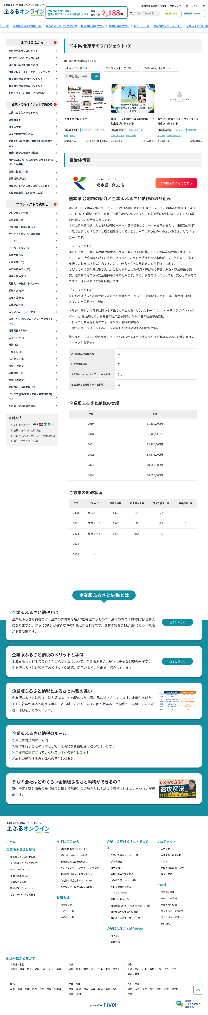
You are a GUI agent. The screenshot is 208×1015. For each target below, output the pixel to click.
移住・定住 (17, 276)
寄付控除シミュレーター (167, 26)
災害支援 (16, 219)
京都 (27, 988)
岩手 (29, 969)
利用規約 (165, 923)
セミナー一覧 (198, 6)
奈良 (49, 988)
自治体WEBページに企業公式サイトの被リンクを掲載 (31, 162)
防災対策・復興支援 (22, 387)
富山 (137, 969)
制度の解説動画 (169, 904)
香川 (115, 988)
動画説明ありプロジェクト (23, 50)
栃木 (78, 969)
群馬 (86, 969)
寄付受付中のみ (76, 76)
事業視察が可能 (17, 178)
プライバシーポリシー (172, 917)
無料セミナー (67, 904)
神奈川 (116, 969)
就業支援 (16, 255)
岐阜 (173, 969)
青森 (22, 969)
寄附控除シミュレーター (22, 888)
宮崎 (166, 988)
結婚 (13, 344)
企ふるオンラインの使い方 (61, 26)
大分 (159, 988)
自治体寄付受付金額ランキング (26, 86)
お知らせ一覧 (67, 917)
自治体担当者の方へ (92, 26)
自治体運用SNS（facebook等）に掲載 (130, 905)
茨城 (71, 969)
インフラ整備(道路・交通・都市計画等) (30, 396)
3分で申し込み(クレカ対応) (24, 57)
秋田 (44, 969)
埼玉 (93, 969)
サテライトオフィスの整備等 (26, 233)
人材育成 (16, 262)
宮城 (36, 969)
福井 (152, 969)
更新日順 (92, 61)
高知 (78, 993)
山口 (100, 988)
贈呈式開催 (15, 126)
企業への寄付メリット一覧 (23, 112)
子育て (15, 351)
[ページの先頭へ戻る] (198, 990)
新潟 (130, 969)
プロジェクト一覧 (179, 6)
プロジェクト (166, 841)
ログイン (115, 936)
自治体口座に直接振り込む (23, 65)
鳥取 (71, 988)
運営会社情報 (168, 892)
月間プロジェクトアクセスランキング (29, 72)
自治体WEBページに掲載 (123, 880)
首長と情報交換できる (21, 134)
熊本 (152, 988)
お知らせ (62, 897)
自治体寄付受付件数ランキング (26, 79)
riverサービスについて (21, 869)
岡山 (86, 988)
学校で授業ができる (121, 886)
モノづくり (17, 358)
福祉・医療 (17, 366)
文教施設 (16, 304)
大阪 (34, 988)
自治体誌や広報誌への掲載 (23, 152)
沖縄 (130, 993)
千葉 (100, 969)
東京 (107, 969)
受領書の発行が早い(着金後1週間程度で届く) (30, 143)
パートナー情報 (169, 898)
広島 (93, 988)
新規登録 (115, 942)
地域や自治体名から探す (153, 6)
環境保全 (16, 373)
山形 (51, 969)
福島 (58, 969)
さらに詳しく (177, 622)
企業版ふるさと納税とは (27, 26)
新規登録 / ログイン (193, 13)
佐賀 (137, 988)
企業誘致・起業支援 (22, 226)
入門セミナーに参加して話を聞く (27, 93)
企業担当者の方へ (119, 26)
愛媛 (71, 993)
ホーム (11, 841)
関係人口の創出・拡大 (24, 283)
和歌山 (57, 988)
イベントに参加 (119, 892)
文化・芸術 (17, 297)
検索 (96, 76)
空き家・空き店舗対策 (23, 406)
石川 (144, 969)
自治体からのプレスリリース (125, 918)
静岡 (130, 974)
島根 (78, 988)
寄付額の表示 (171, 13)
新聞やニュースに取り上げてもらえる (29, 185)
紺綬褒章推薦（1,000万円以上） (27, 192)
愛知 (137, 974)
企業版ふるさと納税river (125, 928)
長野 (166, 969)
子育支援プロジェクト (77, 119)
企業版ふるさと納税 (20, 849)
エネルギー (17, 337)
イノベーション (19, 248)
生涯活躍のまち (19, 269)
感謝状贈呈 (15, 119)
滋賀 (20, 988)
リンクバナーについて (172, 910)
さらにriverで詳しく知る (23, 894)
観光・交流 (17, 290)
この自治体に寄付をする (176, 183)
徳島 (107, 988)
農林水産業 (17, 380)
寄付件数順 (80, 61)
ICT (13, 241)
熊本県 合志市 (71, 130)
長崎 (144, 988)
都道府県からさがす (20, 958)
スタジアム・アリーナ (23, 311)
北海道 (13, 969)
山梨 (159, 969)
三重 (12, 988)
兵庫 (41, 988)
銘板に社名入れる (18, 171)
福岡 (130, 988)
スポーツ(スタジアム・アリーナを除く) (30, 321)
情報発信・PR (18, 330)
